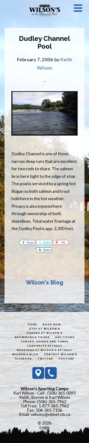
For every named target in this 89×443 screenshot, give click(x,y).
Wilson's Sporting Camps (44, 10)
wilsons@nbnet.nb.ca (50, 414)
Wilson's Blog (44, 282)
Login (44, 427)
